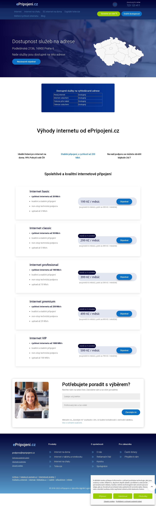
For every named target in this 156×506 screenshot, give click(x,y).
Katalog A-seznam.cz (28, 477)
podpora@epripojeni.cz (23, 452)
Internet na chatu (33, 11)
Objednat (124, 201)
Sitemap (32, 479)
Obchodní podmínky (19, 462)
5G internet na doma (53, 11)
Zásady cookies (109, 501)
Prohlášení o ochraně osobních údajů (129, 501)
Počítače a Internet (19, 479)
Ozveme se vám (107, 14)
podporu (119, 154)
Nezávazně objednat (26, 61)
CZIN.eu (15, 477)
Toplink (51, 479)
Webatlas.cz (41, 479)
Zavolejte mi (130, 412)
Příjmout (102, 496)
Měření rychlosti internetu (27, 16)
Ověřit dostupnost (131, 14)
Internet (19, 11)
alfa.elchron (60, 479)
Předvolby (143, 496)
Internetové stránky (46, 477)
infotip (69, 479)
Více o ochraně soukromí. (72, 422)
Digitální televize (73, 11)
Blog (44, 16)
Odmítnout (122, 496)
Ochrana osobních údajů (20, 458)
